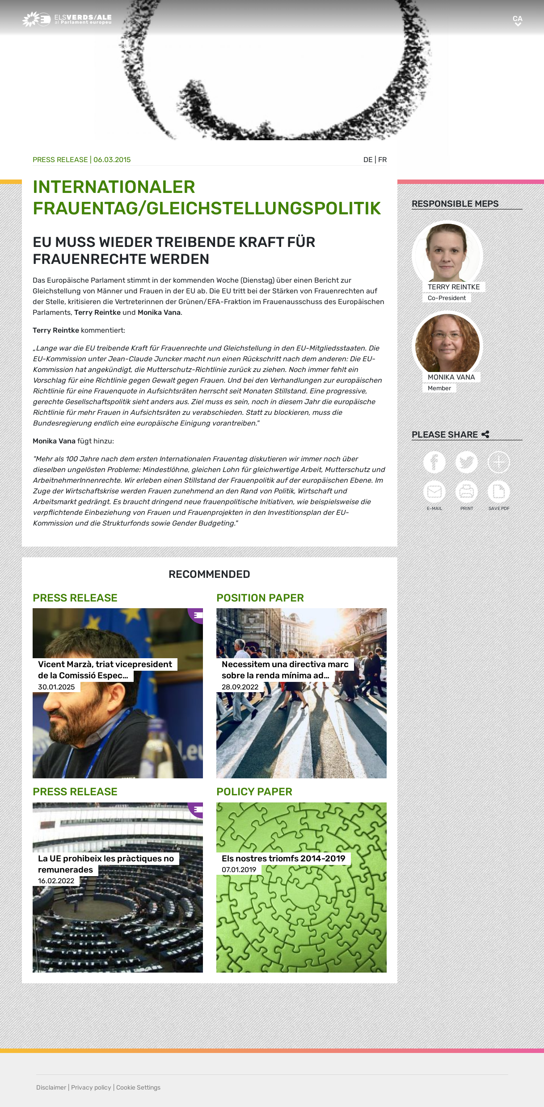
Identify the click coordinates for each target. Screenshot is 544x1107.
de (368, 159)
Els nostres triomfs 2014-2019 (284, 858)
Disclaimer (51, 1087)
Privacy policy (91, 1087)
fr (382, 159)
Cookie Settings (138, 1087)
